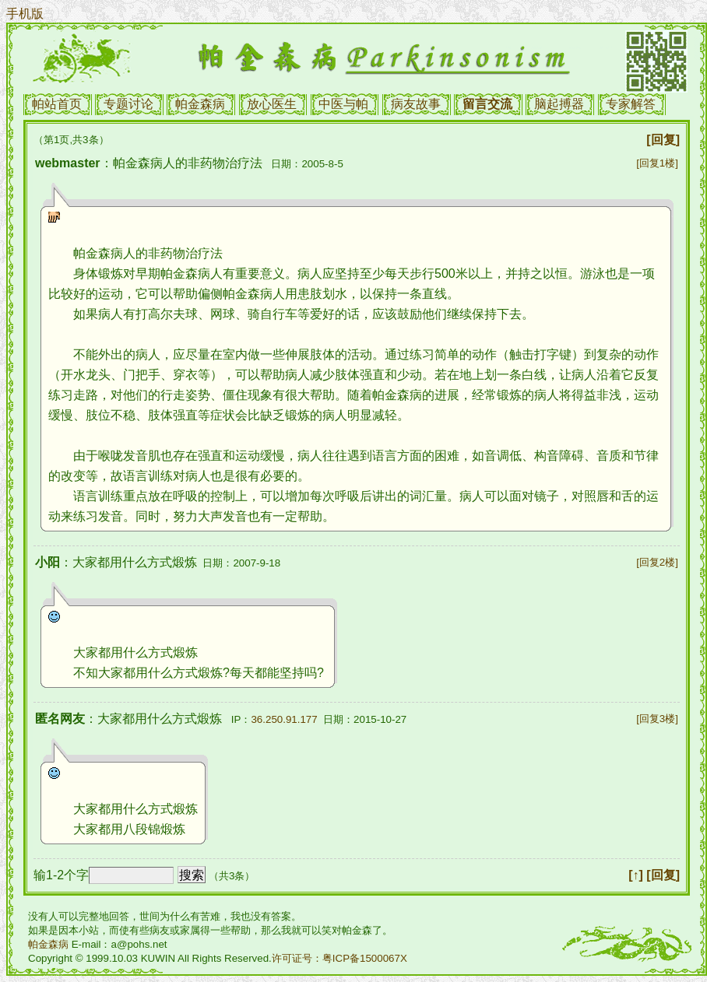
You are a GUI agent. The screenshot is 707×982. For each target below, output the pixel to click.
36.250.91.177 (284, 719)
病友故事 (416, 103)
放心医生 (272, 103)
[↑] (635, 875)
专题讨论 (128, 103)
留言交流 (487, 103)
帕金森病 (200, 103)
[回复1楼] (657, 163)
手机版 (25, 13)
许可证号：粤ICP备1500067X (339, 958)
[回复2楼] (657, 562)
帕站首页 (57, 103)
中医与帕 (343, 103)
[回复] (663, 139)
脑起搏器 (559, 103)
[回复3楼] (657, 718)
